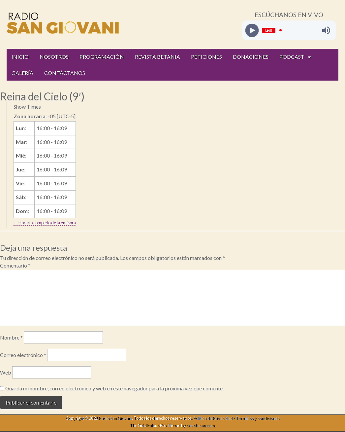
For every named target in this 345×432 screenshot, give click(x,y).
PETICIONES (206, 57)
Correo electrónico (23, 355)
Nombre (11, 337)
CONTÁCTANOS (64, 73)
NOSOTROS (54, 57)
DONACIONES (250, 57)
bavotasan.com (200, 425)
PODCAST (291, 57)
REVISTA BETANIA (157, 57)
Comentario (15, 265)
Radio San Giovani (115, 418)
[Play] (251, 30)
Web (5, 372)
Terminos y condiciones (257, 418)
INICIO (20, 57)
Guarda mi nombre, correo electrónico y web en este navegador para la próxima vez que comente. (114, 388)
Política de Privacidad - (214, 418)
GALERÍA (22, 73)
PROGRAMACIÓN (101, 57)
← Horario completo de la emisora (45, 222)
